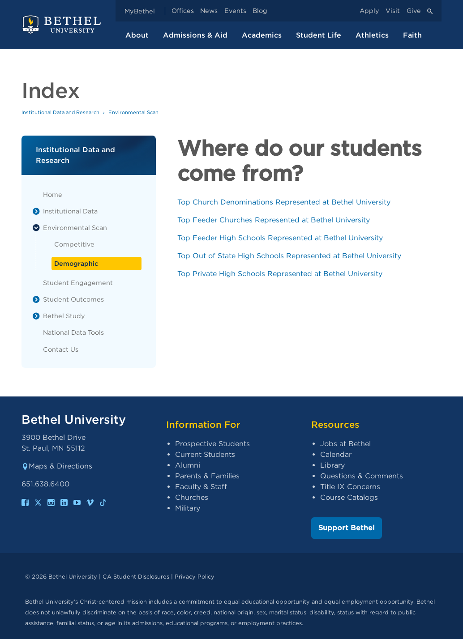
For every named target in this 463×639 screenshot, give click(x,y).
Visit (393, 11)
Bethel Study (64, 316)
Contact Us (60, 349)
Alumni (187, 465)
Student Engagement (78, 282)
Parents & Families (207, 476)
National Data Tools (73, 332)
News (209, 11)
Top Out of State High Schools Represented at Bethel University (289, 255)
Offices (182, 11)
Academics (262, 35)
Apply (369, 11)
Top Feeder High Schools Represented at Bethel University (280, 238)
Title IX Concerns (350, 486)
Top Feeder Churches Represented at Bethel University (273, 220)
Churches (191, 497)
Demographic (76, 263)
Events (235, 11)
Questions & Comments (361, 476)
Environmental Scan (75, 227)
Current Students (205, 454)
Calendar (336, 454)
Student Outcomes (73, 299)
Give (414, 11)
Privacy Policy (194, 576)
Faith (412, 35)
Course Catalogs (349, 497)
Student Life (318, 35)
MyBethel (139, 11)
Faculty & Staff (201, 486)
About (137, 35)
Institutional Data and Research (60, 112)
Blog (260, 11)
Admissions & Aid (195, 35)
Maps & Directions (56, 466)
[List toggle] (36, 211)
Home (52, 194)
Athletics (372, 35)
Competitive (74, 244)
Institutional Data (70, 211)
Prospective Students (212, 443)
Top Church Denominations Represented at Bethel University (283, 202)
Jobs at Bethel (345, 443)
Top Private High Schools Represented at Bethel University (279, 273)
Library (332, 465)
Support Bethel (346, 528)
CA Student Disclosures (136, 576)
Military (187, 508)
